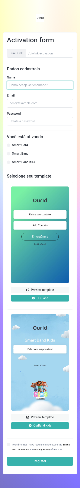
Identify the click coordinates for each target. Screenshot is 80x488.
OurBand (40, 298)
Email (11, 95)
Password (14, 113)
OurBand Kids (40, 425)
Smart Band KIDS (24, 162)
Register (40, 461)
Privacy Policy (42, 449)
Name (11, 77)
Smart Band (20, 153)
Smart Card (20, 145)
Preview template (40, 290)
